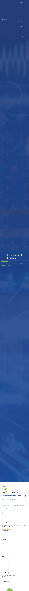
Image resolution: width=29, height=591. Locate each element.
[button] (20, 2)
